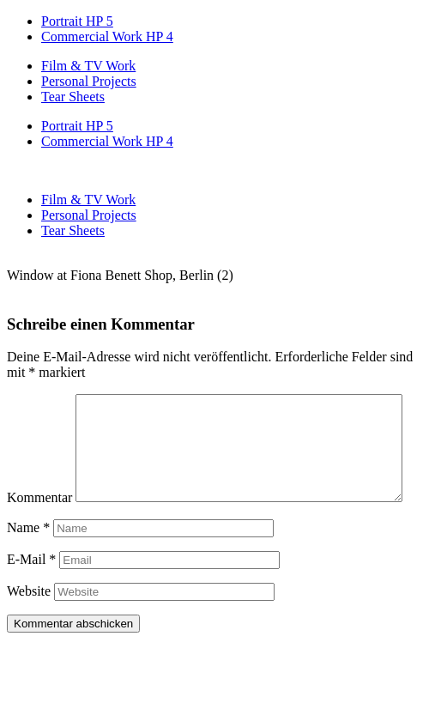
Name (28, 563)
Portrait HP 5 (77, 21)
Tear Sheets (73, 96)
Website (29, 627)
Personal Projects (88, 81)
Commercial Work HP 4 (107, 36)
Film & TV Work (88, 65)
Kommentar (39, 401)
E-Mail (31, 595)
